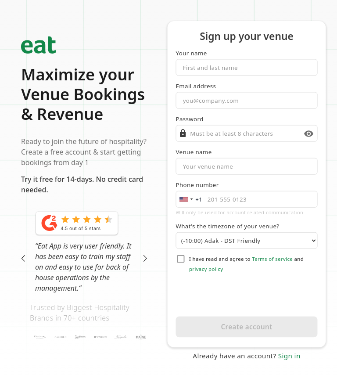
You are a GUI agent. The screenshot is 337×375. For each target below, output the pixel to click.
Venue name (194, 152)
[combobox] (190, 199)
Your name (191, 53)
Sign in (289, 355)
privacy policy (206, 269)
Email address (196, 86)
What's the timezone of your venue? (228, 226)
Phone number (197, 185)
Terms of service (272, 259)
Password (190, 119)
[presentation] (246, 295)
